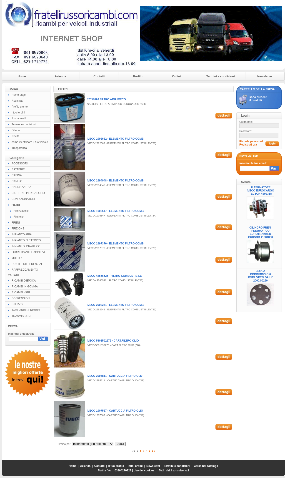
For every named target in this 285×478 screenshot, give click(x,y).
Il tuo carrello (19, 118)
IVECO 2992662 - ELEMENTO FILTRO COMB (115, 138)
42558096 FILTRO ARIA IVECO (106, 99)
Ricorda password (251, 141)
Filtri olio (18, 216)
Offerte (16, 130)
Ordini (176, 76)
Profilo (137, 76)
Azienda (60, 76)
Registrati (17, 100)
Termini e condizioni (220, 76)
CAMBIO (17, 181)
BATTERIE (18, 169)
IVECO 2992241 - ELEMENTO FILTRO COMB (115, 305)
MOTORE (17, 258)
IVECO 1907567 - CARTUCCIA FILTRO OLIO (115, 410)
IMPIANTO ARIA (22, 234)
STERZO (17, 304)
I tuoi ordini (18, 112)
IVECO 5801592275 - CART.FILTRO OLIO (113, 340)
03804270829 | (124, 470)
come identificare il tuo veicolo (30, 142)
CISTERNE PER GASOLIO (28, 193)
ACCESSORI (20, 163)
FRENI (16, 222)
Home (22, 76)
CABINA (17, 175)
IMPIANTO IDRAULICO (26, 246)
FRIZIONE (18, 228)
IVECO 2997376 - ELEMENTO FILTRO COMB (115, 243)
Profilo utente (20, 106)
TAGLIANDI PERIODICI (26, 310)
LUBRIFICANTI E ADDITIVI (28, 252)
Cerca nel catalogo (206, 466)
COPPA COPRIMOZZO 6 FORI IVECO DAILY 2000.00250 (260, 275)
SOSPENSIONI (21, 298)
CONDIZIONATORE (24, 199)
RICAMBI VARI (21, 292)
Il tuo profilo (116, 466)
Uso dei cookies (144, 470)
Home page (19, 94)
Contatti (99, 76)
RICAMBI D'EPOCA (24, 280)
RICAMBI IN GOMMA (25, 286)
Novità (15, 136)
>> (153, 451)
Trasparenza (19, 148)
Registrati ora (248, 144)
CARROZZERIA (21, 187)
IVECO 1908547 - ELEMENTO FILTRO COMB (115, 211)
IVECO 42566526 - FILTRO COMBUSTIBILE (114, 275)
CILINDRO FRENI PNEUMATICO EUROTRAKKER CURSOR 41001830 (260, 232)
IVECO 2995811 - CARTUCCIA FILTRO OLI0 (114, 375)
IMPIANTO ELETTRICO (26, 240)
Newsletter (264, 76)
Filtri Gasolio (21, 210)
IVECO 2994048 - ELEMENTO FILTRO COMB (115, 180)
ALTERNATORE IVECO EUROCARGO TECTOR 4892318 (260, 190)
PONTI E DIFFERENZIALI (27, 264)
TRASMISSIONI (21, 316)
